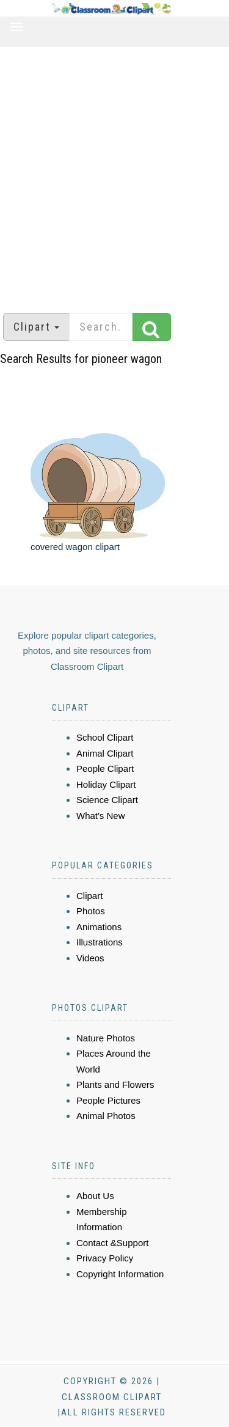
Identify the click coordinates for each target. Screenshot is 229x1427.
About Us (95, 1195)
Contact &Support (112, 1243)
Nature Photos (105, 1038)
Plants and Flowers (115, 1084)
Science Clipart (107, 799)
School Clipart (104, 737)
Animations (99, 927)
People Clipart (105, 768)
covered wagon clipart (75, 546)
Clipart (89, 895)
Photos (90, 911)
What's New (100, 815)
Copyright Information (120, 1274)
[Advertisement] (114, 173)
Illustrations (99, 942)
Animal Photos (106, 1115)
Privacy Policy (104, 1258)
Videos (90, 958)
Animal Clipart (104, 753)
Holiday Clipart (106, 784)
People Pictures (108, 1100)
